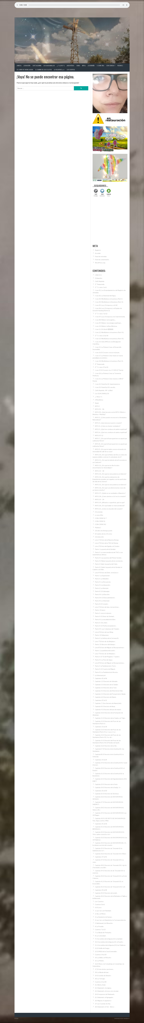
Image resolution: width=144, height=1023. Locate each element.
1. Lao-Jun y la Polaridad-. (103, 911)
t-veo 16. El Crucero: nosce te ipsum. (107, 352)
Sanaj (78, 65)
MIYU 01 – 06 (99, 409)
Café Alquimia (37, 65)
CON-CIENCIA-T (110, 65)
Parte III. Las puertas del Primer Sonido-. (108, 558)
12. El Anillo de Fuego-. (102, 948)
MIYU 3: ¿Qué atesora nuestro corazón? (108, 423)
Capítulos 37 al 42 (101, 857)
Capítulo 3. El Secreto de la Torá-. (106, 688)
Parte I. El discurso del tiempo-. (105, 644)
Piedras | (120, 65)
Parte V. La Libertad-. (102, 588)
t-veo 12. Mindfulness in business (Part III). (109, 332)
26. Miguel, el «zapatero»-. (103, 1000)
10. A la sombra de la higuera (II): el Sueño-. (109, 942)
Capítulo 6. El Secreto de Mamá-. (105, 697)
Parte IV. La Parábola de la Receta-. (106, 672)
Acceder (98, 253)
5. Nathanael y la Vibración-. (104, 923)
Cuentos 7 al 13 (100, 929)
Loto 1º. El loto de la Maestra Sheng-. (107, 540)
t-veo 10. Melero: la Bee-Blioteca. (106, 326)
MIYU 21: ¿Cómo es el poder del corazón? (109, 509)
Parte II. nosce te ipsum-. (103, 613)
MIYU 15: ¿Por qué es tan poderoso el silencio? (110, 484)
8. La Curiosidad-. (100, 936)
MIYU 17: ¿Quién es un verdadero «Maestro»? (110, 493)
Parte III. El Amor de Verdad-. (104, 616)
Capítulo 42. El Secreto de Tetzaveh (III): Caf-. (110, 887)
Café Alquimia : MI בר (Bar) (104, 390)
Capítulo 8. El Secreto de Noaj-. (105, 706)
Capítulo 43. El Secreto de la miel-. (106, 893)
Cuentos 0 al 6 (100, 904)
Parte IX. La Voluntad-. (102, 601)
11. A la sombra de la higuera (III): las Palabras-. (110, 945)
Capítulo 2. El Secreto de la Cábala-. (106, 684)
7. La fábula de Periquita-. (103, 932)
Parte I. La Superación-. (102, 575)
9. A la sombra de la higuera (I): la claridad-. (109, 939)
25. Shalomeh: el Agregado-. (104, 997)
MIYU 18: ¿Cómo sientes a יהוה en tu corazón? (110, 496)
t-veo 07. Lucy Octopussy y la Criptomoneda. (110, 317)
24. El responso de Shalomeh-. (105, 994)
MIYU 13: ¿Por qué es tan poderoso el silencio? (110, 474)
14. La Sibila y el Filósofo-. (103, 957)
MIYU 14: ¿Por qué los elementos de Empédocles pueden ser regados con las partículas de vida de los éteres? (109, 479)
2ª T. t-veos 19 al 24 (101, 367)
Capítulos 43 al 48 (101, 890)
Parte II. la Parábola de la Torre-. (105, 666)
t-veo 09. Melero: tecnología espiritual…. (108, 323)
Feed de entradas (101, 256)
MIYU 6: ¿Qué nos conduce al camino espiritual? (111, 432)
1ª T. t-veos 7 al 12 (101, 314)
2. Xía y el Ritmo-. (100, 914)
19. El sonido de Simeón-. (103, 975)
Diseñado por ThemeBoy (122, 1018)
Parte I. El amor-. (100, 610)
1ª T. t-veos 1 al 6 (100, 287)
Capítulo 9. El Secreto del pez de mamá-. (108, 709)
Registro (98, 250)
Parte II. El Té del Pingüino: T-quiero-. (107, 657)
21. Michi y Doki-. (100, 985)
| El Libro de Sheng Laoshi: (25, 69)
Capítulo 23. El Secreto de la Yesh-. (106, 784)
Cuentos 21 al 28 (100, 982)
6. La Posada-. (99, 926)
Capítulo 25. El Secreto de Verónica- (107, 794)
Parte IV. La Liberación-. (103, 585)
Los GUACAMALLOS (49, 65)
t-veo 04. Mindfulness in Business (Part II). (109, 302)
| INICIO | (19, 65)
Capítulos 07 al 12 (101, 700)
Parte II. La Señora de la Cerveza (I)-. (107, 638)
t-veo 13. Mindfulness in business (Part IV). (109, 338)
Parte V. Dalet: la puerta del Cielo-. (106, 564)
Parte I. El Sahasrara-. (102, 635)
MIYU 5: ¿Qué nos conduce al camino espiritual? (111, 429)
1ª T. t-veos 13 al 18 (101, 335)
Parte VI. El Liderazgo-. (102, 591)
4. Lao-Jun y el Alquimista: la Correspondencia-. (110, 920)
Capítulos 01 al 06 (101, 678)
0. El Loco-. (98, 907)
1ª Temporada (99, 284)
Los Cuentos (71, 69)
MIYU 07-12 (99, 435)
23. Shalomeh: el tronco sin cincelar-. (107, 991)
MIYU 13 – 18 (99, 471)
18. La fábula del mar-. (102, 972)
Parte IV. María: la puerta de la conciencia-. (109, 561)
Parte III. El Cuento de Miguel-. (105, 669)
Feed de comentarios (102, 259)
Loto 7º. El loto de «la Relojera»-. (105, 641)
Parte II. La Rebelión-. (102, 579)
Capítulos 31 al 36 (101, 824)
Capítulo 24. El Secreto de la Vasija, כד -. (108, 787)
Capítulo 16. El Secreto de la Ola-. (106, 746)
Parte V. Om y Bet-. (101, 623)
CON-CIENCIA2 (100, 524)
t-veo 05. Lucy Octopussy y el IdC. (106, 305)
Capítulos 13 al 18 (101, 727)
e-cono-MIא (100, 65)
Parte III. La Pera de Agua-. (104, 660)
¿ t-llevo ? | (61, 65)
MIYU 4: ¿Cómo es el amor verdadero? (107, 426)
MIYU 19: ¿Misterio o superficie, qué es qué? (110, 502)
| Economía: (91, 65)
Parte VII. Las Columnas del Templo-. (107, 629)
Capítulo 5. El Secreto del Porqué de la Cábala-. (110, 694)
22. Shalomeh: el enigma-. (103, 988)
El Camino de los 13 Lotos (43, 69)
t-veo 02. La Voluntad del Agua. (105, 296)
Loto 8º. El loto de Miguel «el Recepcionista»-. (110, 647)
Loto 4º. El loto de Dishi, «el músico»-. (107, 572)
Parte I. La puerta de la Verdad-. (105, 549)
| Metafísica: (70, 65)
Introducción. (99, 537)
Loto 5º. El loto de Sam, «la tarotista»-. (107, 607)
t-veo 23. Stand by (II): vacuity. (105, 387)
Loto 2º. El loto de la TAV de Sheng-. (107, 543)
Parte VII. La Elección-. (102, 594)
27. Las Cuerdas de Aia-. (103, 1004)
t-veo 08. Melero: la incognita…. (105, 320)
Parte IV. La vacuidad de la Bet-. (105, 619)
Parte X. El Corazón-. (102, 604)
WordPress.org (100, 263)
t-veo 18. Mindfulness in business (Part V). (109, 361)
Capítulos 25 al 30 (101, 791)
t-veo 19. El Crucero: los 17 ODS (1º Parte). (109, 370)
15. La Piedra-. (99, 961)
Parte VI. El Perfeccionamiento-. (105, 626)
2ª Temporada (99, 364)
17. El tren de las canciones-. (104, 969)
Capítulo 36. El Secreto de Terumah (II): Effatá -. (111, 854)
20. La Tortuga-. (100, 979)
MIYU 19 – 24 (99, 499)
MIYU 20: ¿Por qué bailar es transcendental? (110, 505)
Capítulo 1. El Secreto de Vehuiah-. (106, 681)
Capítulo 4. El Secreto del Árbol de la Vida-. (109, 691)
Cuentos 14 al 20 (100, 954)
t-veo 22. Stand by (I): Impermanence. (107, 384)
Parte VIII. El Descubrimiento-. (105, 598)
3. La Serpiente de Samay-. (103, 917)
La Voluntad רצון (59, 69)
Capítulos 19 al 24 (101, 760)
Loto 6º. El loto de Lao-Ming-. (104, 632)
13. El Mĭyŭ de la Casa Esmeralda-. (106, 951)
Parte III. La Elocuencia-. (103, 582)
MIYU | (84, 65)
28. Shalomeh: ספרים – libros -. (105, 1007)
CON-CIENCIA (100, 521)
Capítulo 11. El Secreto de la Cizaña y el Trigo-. (110, 718)
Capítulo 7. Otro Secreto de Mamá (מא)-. (108, 703)
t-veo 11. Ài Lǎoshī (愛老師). (104, 329)
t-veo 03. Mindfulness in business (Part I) (108, 299)
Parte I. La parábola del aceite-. (105, 650)
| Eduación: (27, 65)
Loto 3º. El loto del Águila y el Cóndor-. (107, 546)
